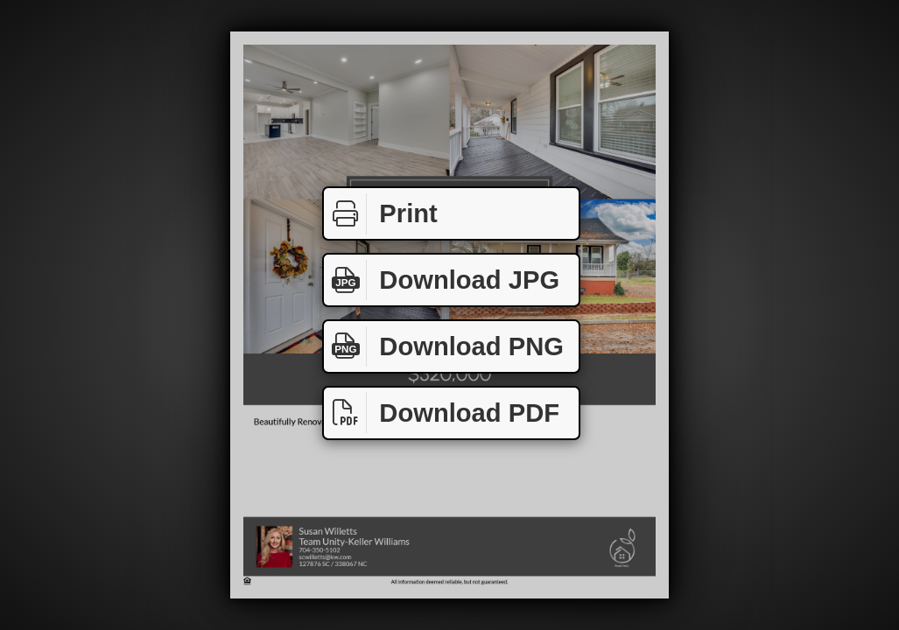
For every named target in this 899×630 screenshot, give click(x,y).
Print (381, 213)
